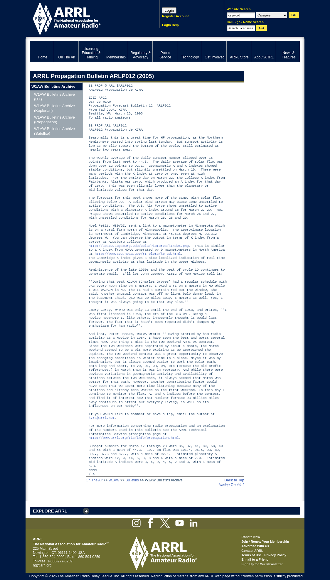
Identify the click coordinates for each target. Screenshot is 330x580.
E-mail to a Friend (254, 559)
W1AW (114, 480)
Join (244, 541)
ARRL (87, 18)
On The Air (94, 480)
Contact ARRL (252, 550)
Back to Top (234, 480)
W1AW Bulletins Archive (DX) (54, 96)
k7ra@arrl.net (102, 418)
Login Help (170, 25)
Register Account (175, 16)
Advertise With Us (255, 546)
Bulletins (132, 480)
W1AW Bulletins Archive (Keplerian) (54, 108)
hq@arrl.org (42, 565)
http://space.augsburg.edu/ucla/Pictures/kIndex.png (139, 246)
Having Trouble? (231, 485)
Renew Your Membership (270, 541)
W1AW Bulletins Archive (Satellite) (54, 131)
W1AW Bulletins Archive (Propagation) (54, 119)
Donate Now (250, 537)
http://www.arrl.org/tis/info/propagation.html (134, 438)
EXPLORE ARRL (50, 510)
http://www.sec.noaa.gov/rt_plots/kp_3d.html (138, 254)
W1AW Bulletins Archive (53, 86)
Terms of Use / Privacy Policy (263, 555)
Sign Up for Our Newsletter (262, 564)
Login (169, 10)
